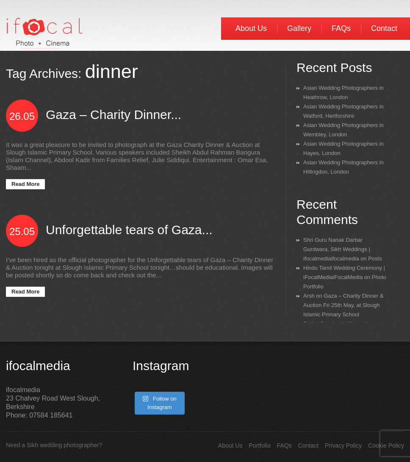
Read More (25, 184)
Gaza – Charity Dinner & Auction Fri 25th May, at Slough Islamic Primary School (343, 305)
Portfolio (259, 445)
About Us (251, 28)
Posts (375, 258)
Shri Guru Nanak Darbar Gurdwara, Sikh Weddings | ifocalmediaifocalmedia (336, 249)
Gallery (299, 28)
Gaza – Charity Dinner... (113, 115)
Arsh (309, 296)
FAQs (341, 28)
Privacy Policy (343, 445)
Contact (384, 28)
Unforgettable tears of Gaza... (129, 230)
